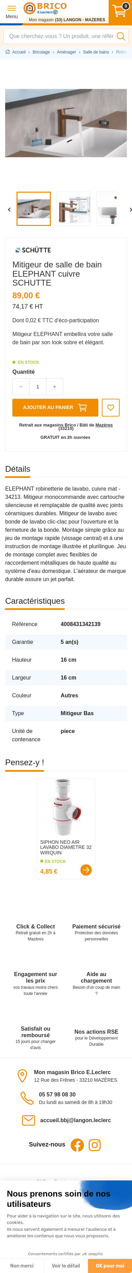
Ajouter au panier (55, 408)
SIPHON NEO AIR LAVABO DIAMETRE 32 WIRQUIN (66, 847)
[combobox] (66, 36)
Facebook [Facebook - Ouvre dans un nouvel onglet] (77, 1145)
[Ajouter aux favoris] (111, 408)
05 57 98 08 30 (57, 1094)
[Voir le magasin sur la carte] (24, 1076)
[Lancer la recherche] (121, 36)
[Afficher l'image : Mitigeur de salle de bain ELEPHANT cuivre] (35, 209)
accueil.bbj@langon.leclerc (75, 1120)
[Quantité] (37, 386)
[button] (12, 11)
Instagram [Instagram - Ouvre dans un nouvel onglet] (94, 1145)
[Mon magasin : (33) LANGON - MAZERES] (66, 19)
